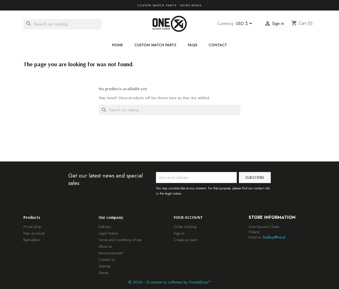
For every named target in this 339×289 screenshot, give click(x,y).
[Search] (62, 24)
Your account (188, 217)
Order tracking (185, 226)
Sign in (179, 233)
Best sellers (31, 239)
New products (34, 233)
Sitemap (105, 266)
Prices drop (32, 226)
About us (105, 246)
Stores (103, 272)
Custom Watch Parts (155, 45)
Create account (185, 239)
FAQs (192, 45)
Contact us (107, 259)
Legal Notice (108, 233)
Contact (218, 45)
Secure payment (111, 253)
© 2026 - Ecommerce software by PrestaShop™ (169, 282)
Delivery (105, 226)
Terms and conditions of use (120, 239)
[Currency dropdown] (245, 24)
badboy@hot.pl (274, 237)
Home (117, 45)
